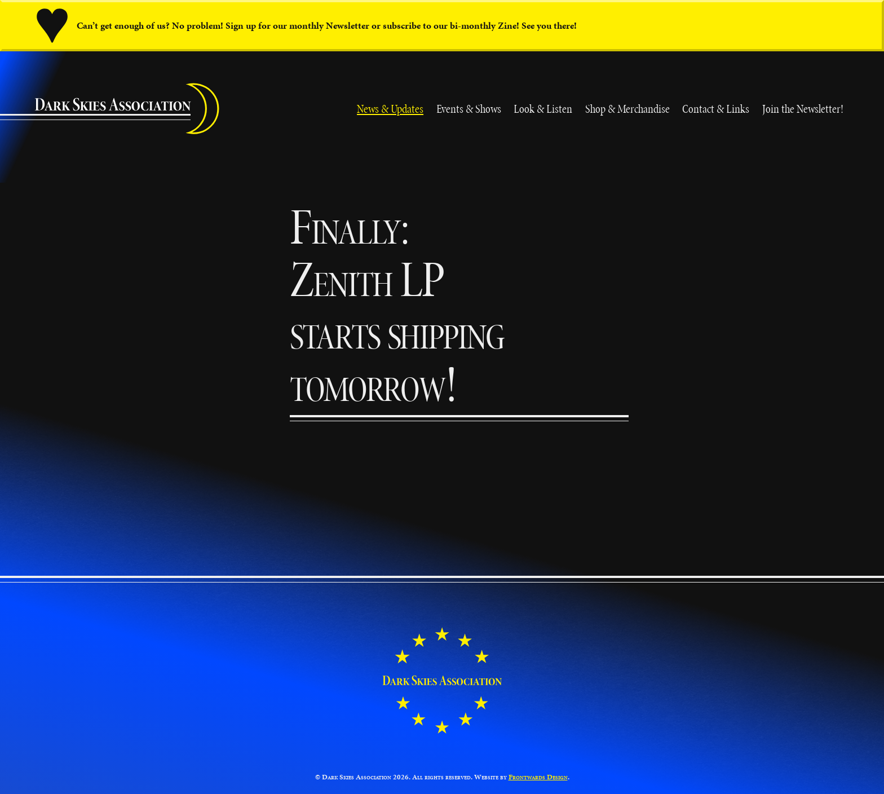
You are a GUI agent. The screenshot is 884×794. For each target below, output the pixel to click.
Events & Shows (468, 108)
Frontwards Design (538, 777)
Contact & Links (715, 108)
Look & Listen (543, 108)
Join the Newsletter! (802, 108)
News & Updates (390, 108)
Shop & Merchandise (627, 108)
